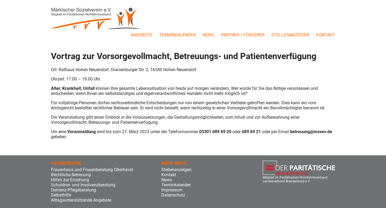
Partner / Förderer (243, 34)
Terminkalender (177, 34)
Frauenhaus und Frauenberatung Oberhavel (92, 169)
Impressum (172, 189)
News (208, 34)
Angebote (142, 34)
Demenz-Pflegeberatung (73, 189)
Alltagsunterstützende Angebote (81, 200)
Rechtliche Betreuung (71, 174)
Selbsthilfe (61, 195)
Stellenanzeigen (290, 34)
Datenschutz (173, 195)
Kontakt (325, 34)
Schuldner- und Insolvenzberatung (83, 184)
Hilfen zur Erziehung (70, 179)
